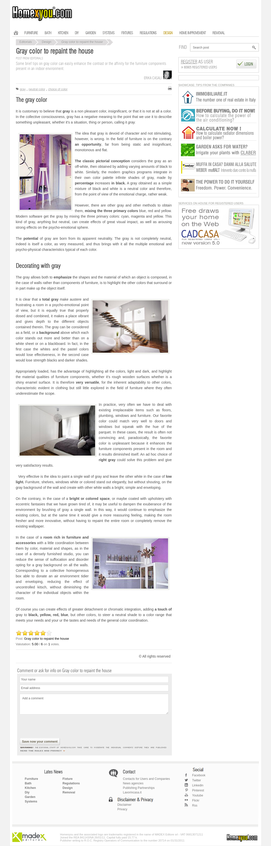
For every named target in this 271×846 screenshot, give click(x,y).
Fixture (68, 779)
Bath (28, 783)
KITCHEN (63, 33)
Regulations (71, 783)
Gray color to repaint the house (82, 42)
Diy (27, 792)
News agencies (133, 783)
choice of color (57, 89)
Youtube (197, 795)
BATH (48, 33)
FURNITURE (31, 33)
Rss (195, 805)
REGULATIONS (148, 33)
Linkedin (198, 785)
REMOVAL (218, 33)
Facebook (199, 775)
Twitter (196, 780)
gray (22, 89)
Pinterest (198, 790)
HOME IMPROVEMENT (192, 33)
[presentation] (58, 727)
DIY (77, 33)
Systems (31, 801)
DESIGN (167, 33)
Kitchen (30, 788)
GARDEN (90, 33)
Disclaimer (125, 805)
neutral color (36, 89)
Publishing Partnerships (139, 788)
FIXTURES (127, 33)
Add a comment (94, 704)
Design (46, 42)
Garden (30, 797)
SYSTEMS (108, 33)
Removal (69, 792)
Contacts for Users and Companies (146, 779)
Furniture (31, 779)
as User (197, 62)
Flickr (196, 800)
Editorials (26, 42)
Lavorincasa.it (132, 792)
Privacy (122, 809)
